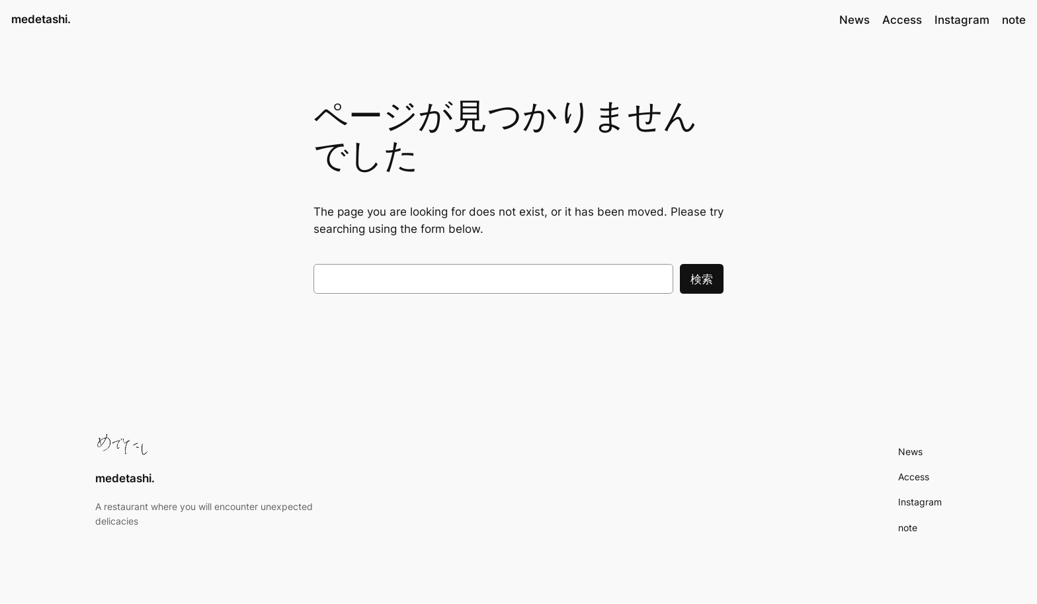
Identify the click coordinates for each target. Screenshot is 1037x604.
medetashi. (41, 19)
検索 (701, 279)
